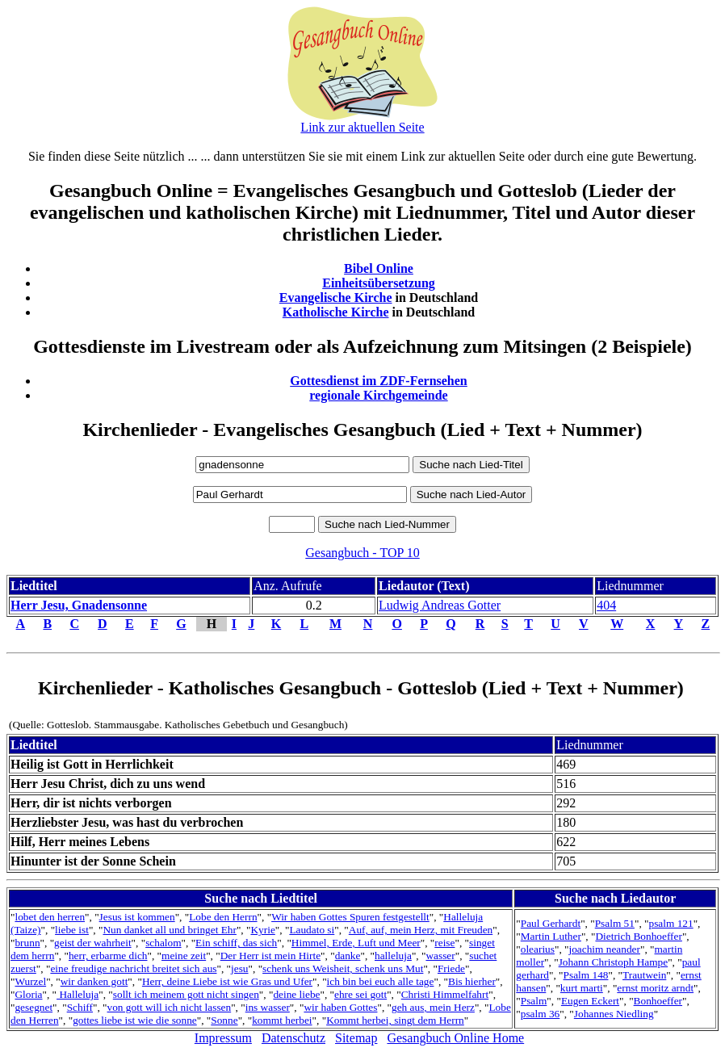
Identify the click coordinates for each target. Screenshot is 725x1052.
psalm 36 (540, 1014)
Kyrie (262, 930)
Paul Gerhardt (550, 923)
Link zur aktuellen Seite (362, 127)
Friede (451, 968)
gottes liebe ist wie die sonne (135, 1020)
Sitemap (356, 1038)
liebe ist (72, 930)
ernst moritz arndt (655, 988)
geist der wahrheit (92, 943)
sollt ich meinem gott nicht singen (186, 994)
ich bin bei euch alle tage (380, 981)
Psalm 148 (586, 975)
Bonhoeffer (658, 1001)
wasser (440, 955)
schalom (163, 943)
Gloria (28, 994)
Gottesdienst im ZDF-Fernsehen (378, 381)
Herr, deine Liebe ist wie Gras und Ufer (227, 981)
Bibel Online (378, 268)
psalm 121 (671, 923)
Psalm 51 (615, 923)
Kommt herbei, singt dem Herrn (395, 1020)
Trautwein (644, 975)
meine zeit (183, 955)
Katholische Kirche (336, 312)
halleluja (393, 955)
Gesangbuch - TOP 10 (362, 553)
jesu (239, 968)
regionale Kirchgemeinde (378, 395)
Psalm (534, 1001)
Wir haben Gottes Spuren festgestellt (350, 917)
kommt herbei (282, 1020)
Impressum (223, 1038)
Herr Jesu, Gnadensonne (78, 605)
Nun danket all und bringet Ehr (169, 930)
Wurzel (30, 981)
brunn (27, 943)
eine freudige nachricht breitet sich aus (133, 968)
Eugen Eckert (590, 1001)
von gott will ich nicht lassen (169, 1007)
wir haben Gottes (340, 1007)
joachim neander (604, 949)
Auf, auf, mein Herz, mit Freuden (420, 930)
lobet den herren (50, 917)
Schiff (80, 1007)
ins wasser (267, 1007)
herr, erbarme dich (108, 955)
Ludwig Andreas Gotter (440, 605)
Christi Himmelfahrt (444, 994)
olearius (538, 949)
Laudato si (311, 930)
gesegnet (33, 1007)
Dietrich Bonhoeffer (638, 936)
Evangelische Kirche (335, 297)
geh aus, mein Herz (433, 1007)
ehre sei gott (360, 994)
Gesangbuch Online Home (455, 1038)
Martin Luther (551, 936)
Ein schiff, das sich (236, 943)
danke (348, 955)
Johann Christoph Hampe (613, 962)
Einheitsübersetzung (378, 283)
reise (444, 943)
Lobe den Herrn (223, 917)
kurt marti (581, 988)
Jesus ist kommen (137, 917)
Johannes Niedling (614, 1014)
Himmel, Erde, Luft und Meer (356, 943)
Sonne (224, 1020)
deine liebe (296, 994)
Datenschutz (293, 1038)
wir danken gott (94, 981)
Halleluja (77, 994)
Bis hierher (472, 981)
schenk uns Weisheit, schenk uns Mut (342, 968)
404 (606, 605)
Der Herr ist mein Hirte (270, 955)
